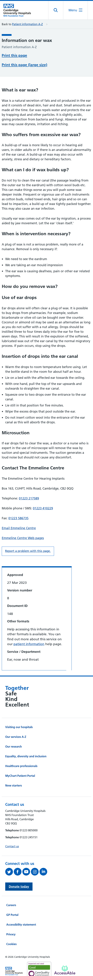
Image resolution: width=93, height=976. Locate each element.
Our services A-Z (15, 737)
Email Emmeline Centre (19, 528)
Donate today (19, 887)
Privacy (11, 934)
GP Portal (12, 915)
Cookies (11, 944)
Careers (11, 905)
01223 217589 (29, 498)
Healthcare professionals (21, 766)
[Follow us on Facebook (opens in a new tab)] (18, 872)
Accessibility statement (21, 924)
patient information (28, 644)
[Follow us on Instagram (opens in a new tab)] (35, 872)
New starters (13, 785)
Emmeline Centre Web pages (23, 538)
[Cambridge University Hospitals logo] (19, 10)
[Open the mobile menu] (75, 10)
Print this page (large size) (24, 65)
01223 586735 (18, 518)
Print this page (14, 55)
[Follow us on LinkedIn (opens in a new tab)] (44, 872)
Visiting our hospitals (19, 727)
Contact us (12, 846)
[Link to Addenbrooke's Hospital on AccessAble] (65, 970)
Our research (13, 746)
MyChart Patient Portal (20, 775)
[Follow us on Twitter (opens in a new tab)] (9, 872)
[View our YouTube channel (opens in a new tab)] (26, 872)
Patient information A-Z (27, 24)
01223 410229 (43, 508)
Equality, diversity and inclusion (25, 756)
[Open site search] (55, 10)
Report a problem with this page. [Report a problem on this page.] (28, 551)
